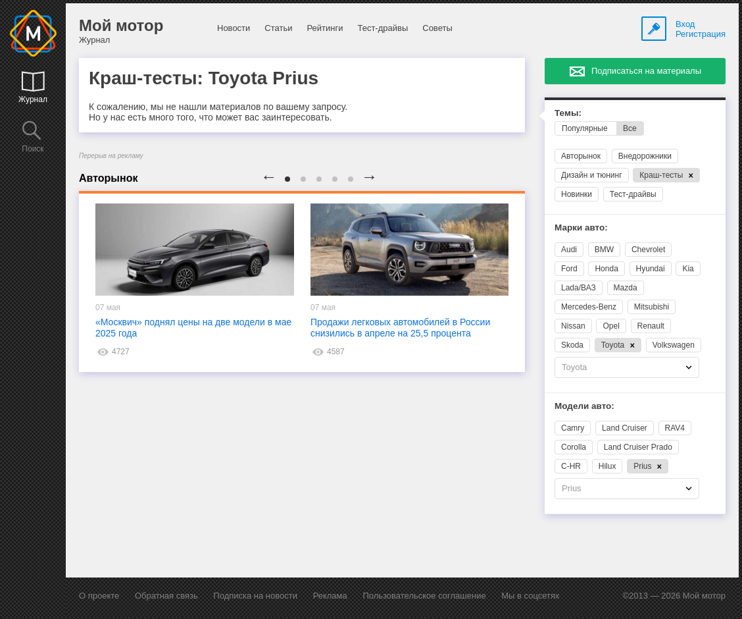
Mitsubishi (651, 306)
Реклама (330, 596)
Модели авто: (584, 406)
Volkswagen (674, 345)
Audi (569, 249)
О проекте (99, 596)
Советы (437, 28)
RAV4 (675, 428)
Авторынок (581, 156)
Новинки (576, 194)
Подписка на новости (255, 596)
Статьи (278, 28)
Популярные (585, 128)
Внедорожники (645, 156)
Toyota (618, 345)
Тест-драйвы (382, 28)
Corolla (573, 447)
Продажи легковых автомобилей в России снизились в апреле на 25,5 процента (400, 327)
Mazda (625, 287)
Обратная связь (166, 596)
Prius (647, 466)
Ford (569, 268)
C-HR (571, 466)
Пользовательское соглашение (423, 596)
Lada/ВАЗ (578, 287)
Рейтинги (325, 28)
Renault (650, 326)
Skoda (572, 345)
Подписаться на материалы (646, 71)
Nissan (573, 326)
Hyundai (650, 268)
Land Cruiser (624, 428)
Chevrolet (648, 249)
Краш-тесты (666, 175)
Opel (611, 326)
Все (630, 128)
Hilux (607, 466)
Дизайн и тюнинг (591, 175)
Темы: (568, 113)
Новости (233, 28)
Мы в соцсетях (530, 596)
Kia (687, 268)
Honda (606, 268)
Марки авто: (581, 227)
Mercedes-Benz (588, 306)
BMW (604, 249)
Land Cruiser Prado (638, 447)
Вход (685, 24)
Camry (572, 428)
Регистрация (701, 34)
